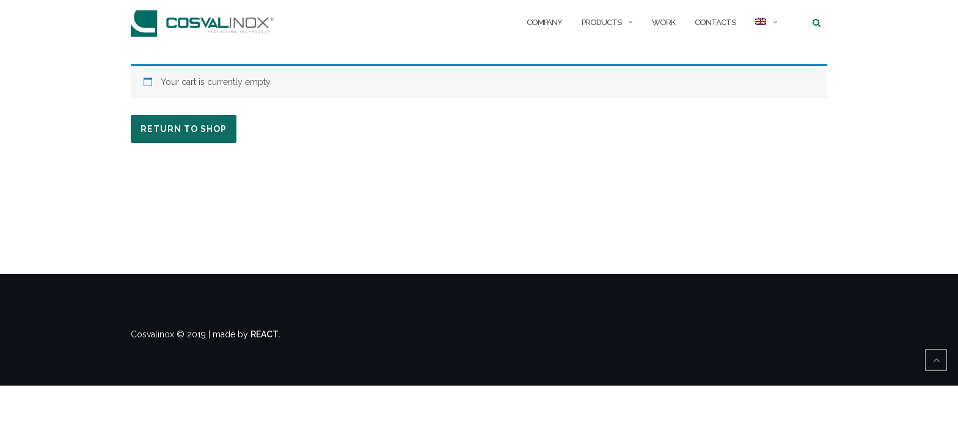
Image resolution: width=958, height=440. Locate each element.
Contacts (715, 22)
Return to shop (184, 129)
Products (601, 22)
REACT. (265, 334)
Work (663, 22)
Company (544, 22)
